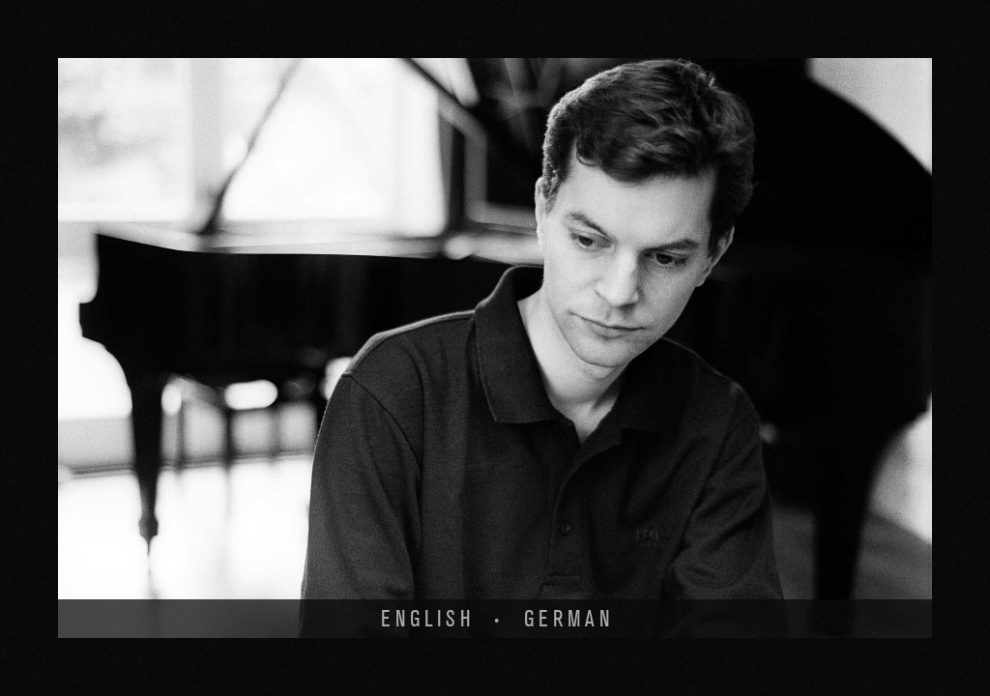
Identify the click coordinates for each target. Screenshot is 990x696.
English (428, 618)
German (569, 618)
